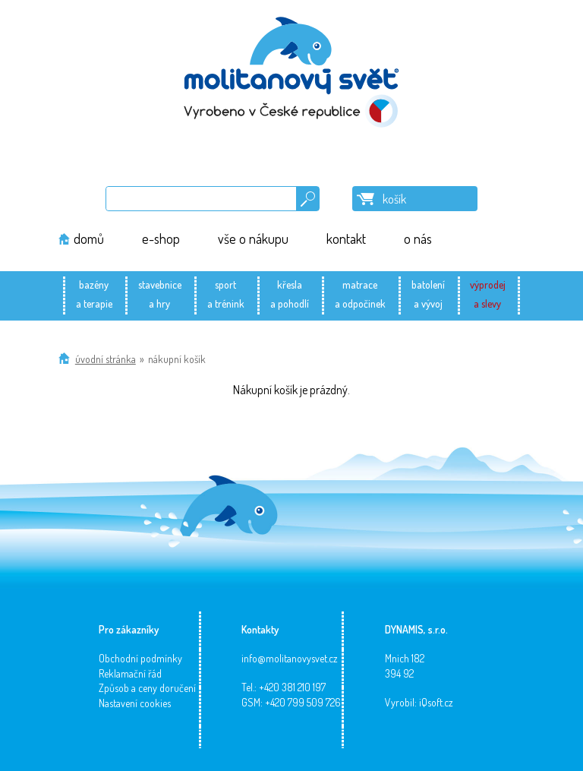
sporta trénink (225, 294)
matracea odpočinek (360, 294)
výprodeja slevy (488, 294)
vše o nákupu (253, 238)
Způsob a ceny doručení (147, 687)
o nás (418, 238)
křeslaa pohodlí (289, 294)
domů (89, 238)
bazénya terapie (94, 294)
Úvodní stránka (105, 358)
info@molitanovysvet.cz (289, 658)
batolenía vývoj (428, 294)
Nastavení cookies (135, 703)
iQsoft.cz (436, 702)
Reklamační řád (130, 673)
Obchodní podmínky (140, 658)
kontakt (346, 238)
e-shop (161, 238)
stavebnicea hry (159, 294)
